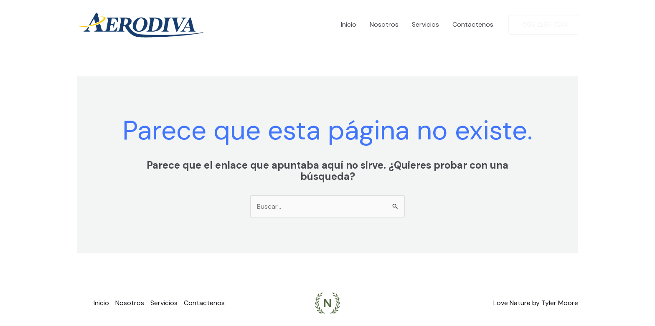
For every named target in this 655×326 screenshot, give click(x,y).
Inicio (348, 24)
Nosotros (384, 24)
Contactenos (472, 24)
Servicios (425, 24)
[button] (543, 25)
